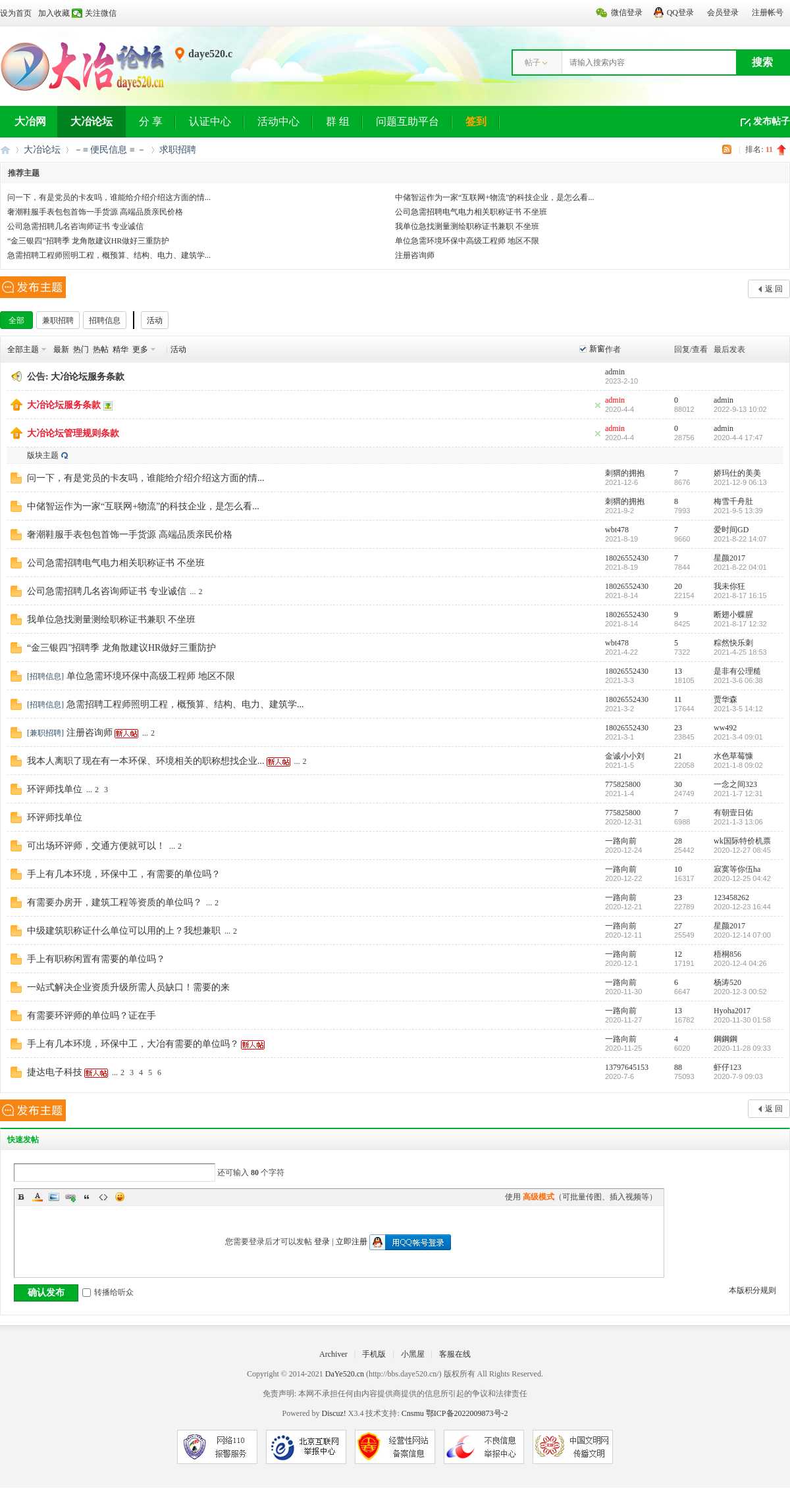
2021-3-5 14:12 (738, 709)
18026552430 (626, 558)
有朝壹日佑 (733, 812)
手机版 (374, 1354)
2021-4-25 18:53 (740, 652)
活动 (155, 320)
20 (678, 586)
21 (678, 756)
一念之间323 (735, 784)
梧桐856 (727, 954)
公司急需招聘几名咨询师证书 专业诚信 (75, 226)
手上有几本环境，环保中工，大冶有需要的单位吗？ (133, 1044)
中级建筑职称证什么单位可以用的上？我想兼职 (124, 931)
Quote (86, 1196)
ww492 (725, 727)
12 (678, 954)
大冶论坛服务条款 (87, 377)
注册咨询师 (414, 255)
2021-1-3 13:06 (738, 822)
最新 (61, 349)
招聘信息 (104, 320)
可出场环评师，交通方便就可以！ (96, 846)
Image (54, 1196)
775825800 (623, 784)
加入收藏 (54, 13)
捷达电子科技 (54, 1072)
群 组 (338, 121)
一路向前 (621, 840)
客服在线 (455, 1354)
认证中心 (210, 121)
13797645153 (626, 1067)
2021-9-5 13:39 (738, 511)
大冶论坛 (91, 121)
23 (678, 727)
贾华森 (725, 699)
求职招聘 (177, 150)
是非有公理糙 (737, 671)
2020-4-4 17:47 (738, 438)
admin (615, 371)
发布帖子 (771, 121)
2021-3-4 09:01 (738, 737)
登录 (322, 1241)
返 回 (774, 288)
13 (678, 671)
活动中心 (278, 121)
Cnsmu (414, 1413)
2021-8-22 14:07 (740, 539)
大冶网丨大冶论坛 (5, 149)
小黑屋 (413, 1354)
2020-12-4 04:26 (740, 963)
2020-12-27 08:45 (742, 850)
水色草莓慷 (733, 756)
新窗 (597, 348)
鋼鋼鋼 (725, 1039)
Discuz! (333, 1413)
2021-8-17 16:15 (740, 595)
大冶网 (30, 121)
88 (678, 1067)
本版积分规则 (752, 1290)
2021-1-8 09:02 (738, 765)
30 (678, 784)
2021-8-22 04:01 (740, 567)
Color (37, 1196)
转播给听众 (108, 1292)
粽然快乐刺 (733, 642)
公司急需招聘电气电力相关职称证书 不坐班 (471, 211)
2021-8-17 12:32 (740, 624)
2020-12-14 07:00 (742, 935)
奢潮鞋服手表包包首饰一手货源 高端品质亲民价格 (95, 211)
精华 (120, 349)
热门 (81, 349)
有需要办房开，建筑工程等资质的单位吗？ (114, 902)
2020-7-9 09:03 (738, 1076)
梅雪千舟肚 (733, 501)
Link (70, 1196)
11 (678, 699)
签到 (476, 121)
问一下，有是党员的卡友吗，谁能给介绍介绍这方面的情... (109, 197)
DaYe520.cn (344, 1373)
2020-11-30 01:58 (742, 1020)
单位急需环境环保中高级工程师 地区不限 (467, 240)
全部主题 (23, 349)
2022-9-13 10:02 (740, 409)
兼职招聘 (58, 320)
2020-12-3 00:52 (740, 992)
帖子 (532, 62)
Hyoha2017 (732, 1010)
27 (678, 925)
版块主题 (43, 455)
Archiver (333, 1354)
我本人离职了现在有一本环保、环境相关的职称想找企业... (146, 761)
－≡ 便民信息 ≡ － (110, 150)
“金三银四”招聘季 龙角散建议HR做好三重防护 (88, 240)
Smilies (119, 1196)
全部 (16, 320)
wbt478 (617, 529)
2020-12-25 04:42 (742, 878)
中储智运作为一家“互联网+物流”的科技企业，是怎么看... (494, 197)
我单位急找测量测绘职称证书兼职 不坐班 (467, 226)
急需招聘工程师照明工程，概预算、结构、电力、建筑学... (109, 255)
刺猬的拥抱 (625, 473)
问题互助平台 (407, 121)
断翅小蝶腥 (733, 614)
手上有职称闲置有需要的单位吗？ (96, 959)
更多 (140, 349)
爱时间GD (731, 529)
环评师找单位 (54, 789)
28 (678, 840)
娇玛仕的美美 (737, 473)
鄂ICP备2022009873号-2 (467, 1413)
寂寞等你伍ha (737, 869)
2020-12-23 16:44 (742, 907)
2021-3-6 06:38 (738, 680)
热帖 (101, 349)
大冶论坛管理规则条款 (73, 433)
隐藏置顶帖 (598, 405)
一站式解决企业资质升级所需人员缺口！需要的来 (128, 987)
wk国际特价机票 (742, 840)
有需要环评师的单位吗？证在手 (91, 1016)
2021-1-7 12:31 (738, 793)
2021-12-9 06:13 (740, 482)
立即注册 (351, 1241)
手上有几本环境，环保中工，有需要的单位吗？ (124, 874)
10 (678, 869)
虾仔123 (727, 1067)
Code (103, 1196)
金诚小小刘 (625, 756)
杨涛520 (727, 982)
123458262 (731, 897)
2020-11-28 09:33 (742, 1048)
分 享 (151, 121)
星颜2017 (729, 558)
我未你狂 (729, 586)
